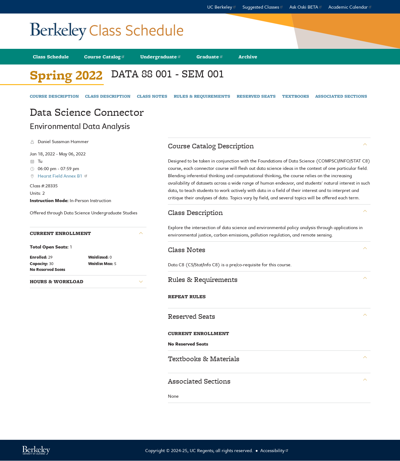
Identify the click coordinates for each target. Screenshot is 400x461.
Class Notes (152, 96)
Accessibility (274, 450)
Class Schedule (51, 56)
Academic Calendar (350, 6)
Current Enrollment (60, 233)
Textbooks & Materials (203, 358)
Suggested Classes (263, 6)
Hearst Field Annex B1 (63, 175)
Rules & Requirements (202, 96)
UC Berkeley (221, 6)
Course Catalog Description (211, 146)
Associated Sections (341, 96)
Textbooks (295, 96)
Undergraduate (160, 56)
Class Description (107, 96)
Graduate (209, 56)
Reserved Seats (256, 96)
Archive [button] (248, 56)
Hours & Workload (56, 282)
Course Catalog (104, 56)
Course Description (54, 96)
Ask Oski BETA (305, 6)
